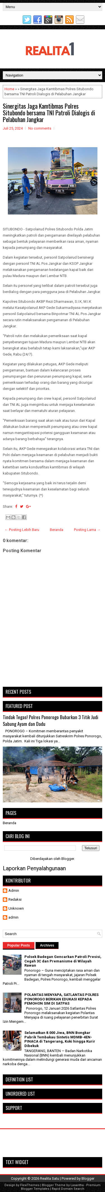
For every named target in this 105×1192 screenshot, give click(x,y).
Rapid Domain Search (68, 1189)
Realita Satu (49, 1178)
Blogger (67, 859)
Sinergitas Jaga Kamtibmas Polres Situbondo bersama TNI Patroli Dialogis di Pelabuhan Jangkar (49, 112)
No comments (39, 128)
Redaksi (15, 899)
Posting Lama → (87, 530)
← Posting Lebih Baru (21, 530)
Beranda (56, 530)
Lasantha (77, 1185)
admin (13, 917)
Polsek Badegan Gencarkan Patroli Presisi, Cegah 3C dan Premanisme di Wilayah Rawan (62, 961)
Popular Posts (18, 945)
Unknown (16, 908)
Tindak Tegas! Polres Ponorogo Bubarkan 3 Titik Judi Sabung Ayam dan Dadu (50, 720)
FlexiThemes (29, 1185)
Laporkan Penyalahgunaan (34, 868)
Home (9, 89)
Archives (47, 945)
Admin (13, 890)
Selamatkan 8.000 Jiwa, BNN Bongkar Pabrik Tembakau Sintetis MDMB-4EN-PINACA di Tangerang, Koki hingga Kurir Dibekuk (59, 1039)
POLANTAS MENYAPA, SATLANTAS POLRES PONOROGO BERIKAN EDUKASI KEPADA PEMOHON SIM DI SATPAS (61, 999)
